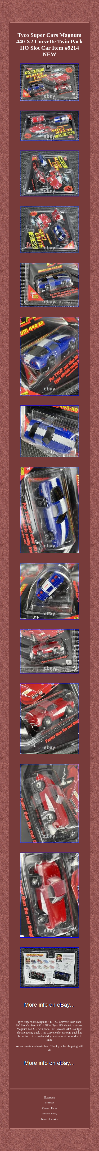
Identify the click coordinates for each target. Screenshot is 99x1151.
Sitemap (49, 1102)
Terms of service (49, 1118)
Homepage (49, 1097)
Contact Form (49, 1108)
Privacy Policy (49, 1113)
